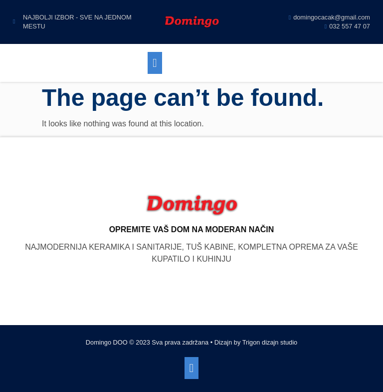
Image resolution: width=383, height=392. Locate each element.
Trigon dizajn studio (270, 342)
